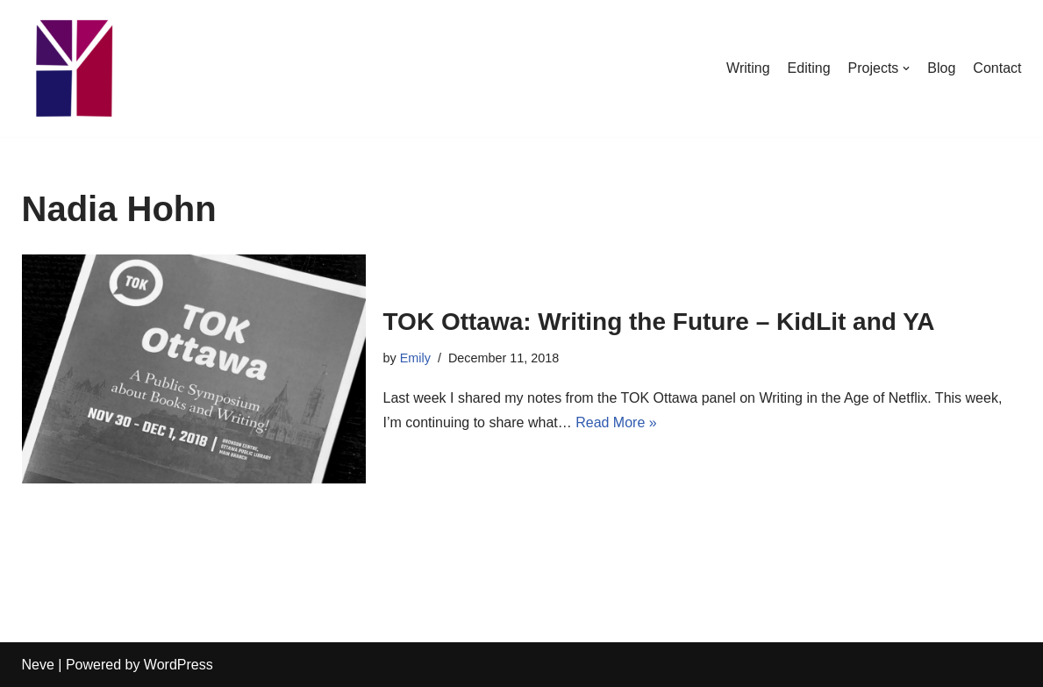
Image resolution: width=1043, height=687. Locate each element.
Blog (941, 68)
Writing (748, 68)
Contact (997, 68)
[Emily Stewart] (74, 68)
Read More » (616, 422)
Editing (809, 68)
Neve (38, 664)
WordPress (178, 664)
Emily (415, 358)
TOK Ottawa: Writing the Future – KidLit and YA (659, 321)
